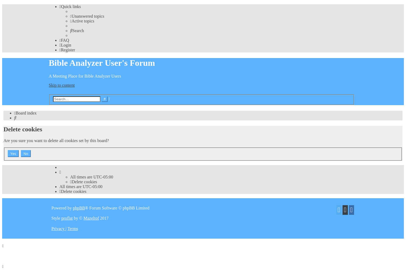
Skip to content (62, 85)
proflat (67, 218)
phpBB (79, 208)
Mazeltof (91, 218)
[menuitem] (87, 16)
